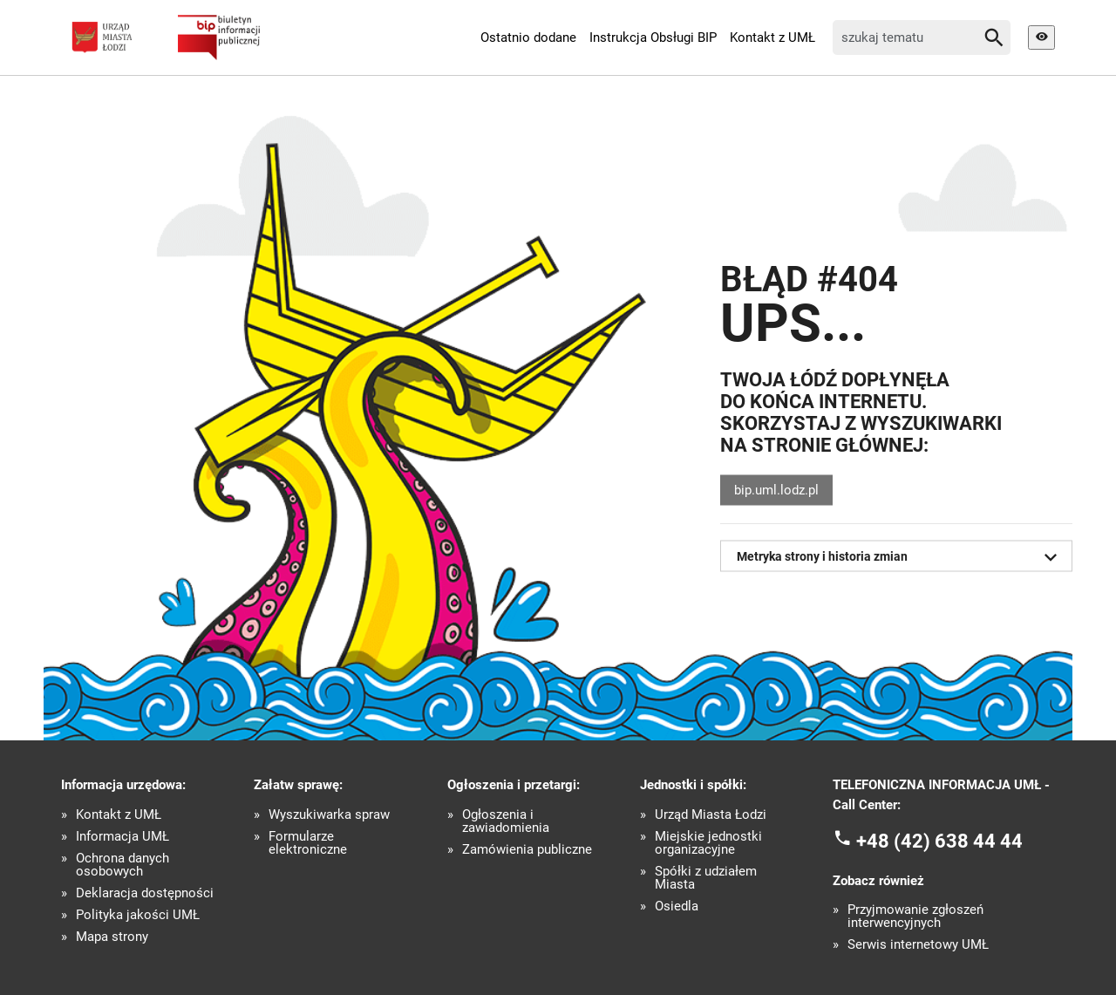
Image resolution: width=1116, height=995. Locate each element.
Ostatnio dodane (528, 37)
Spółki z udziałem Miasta (706, 878)
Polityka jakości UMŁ (138, 915)
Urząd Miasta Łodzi (710, 814)
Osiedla (676, 906)
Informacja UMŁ (122, 836)
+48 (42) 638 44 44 (939, 841)
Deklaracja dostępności (145, 893)
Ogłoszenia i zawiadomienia (505, 821)
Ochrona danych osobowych (122, 865)
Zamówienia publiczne (527, 849)
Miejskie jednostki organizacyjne (708, 843)
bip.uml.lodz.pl (776, 490)
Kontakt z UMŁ (772, 37)
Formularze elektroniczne (308, 843)
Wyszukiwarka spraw (329, 814)
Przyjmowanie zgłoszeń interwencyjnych (915, 916)
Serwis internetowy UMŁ (918, 944)
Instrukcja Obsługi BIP (653, 37)
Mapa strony (112, 937)
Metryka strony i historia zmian (900, 557)
